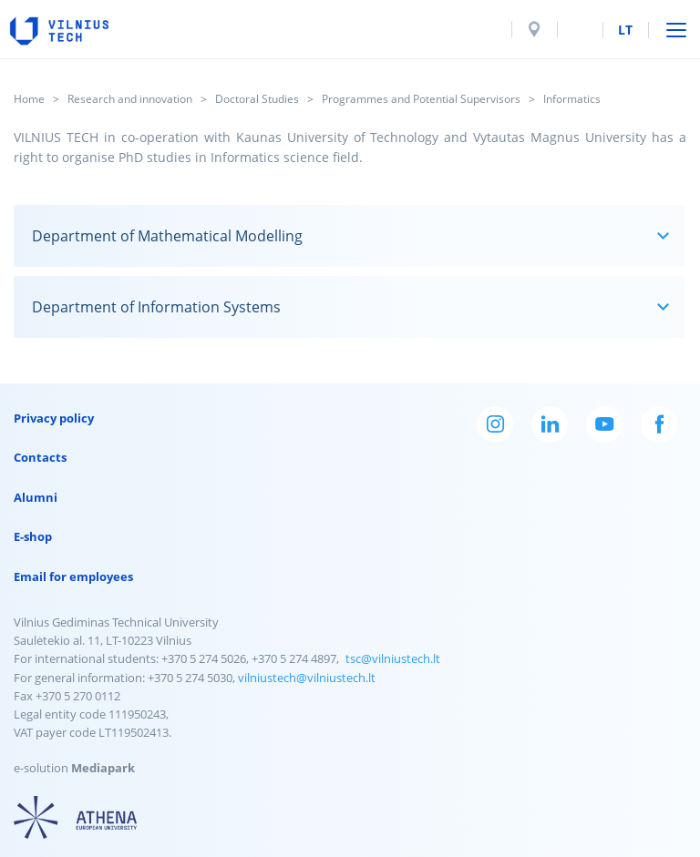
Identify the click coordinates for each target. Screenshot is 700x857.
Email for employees (73, 576)
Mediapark (103, 768)
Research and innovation (129, 99)
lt (625, 29)
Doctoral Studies (257, 99)
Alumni (35, 497)
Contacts (40, 457)
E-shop (33, 536)
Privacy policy (54, 418)
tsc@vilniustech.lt (392, 658)
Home (29, 99)
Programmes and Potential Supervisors (421, 99)
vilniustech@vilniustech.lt (307, 677)
